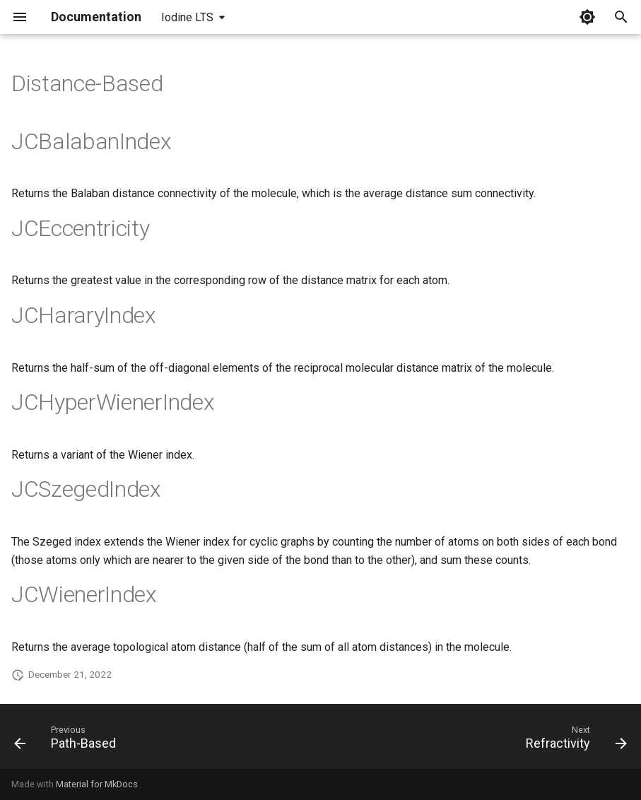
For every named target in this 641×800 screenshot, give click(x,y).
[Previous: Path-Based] (68, 740)
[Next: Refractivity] (573, 740)
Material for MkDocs (97, 784)
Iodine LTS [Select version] (187, 17)
